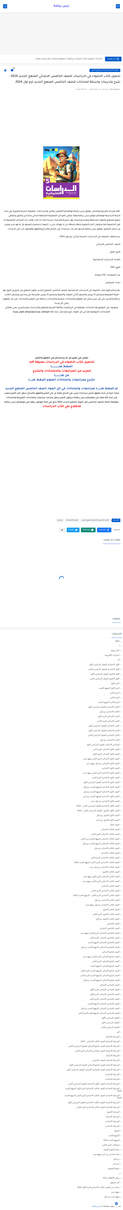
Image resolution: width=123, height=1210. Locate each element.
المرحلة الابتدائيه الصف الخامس (106, 1060)
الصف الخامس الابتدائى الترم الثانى (104, 938)
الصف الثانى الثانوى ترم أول (108, 919)
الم (118, 1032)
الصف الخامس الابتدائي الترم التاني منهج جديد (100, 933)
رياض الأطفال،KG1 (111, 1178)
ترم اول (60, 520)
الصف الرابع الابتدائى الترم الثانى (106, 961)
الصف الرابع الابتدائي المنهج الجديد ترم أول (101, 980)
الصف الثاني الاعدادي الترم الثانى (105, 890)
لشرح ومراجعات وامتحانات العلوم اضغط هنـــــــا (61, 380)
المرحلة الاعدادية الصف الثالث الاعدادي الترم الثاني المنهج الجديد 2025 (93, 1096)
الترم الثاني (115, 697)
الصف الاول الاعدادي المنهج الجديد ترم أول (101, 787)
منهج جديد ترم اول (112, 1196)
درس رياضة (61, 6)
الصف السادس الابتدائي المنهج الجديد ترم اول (100, 1008)
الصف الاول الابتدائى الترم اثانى (106, 749)
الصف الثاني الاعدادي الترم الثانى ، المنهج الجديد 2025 (96, 895)
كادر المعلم (115, 1182)
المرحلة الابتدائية (72, 520)
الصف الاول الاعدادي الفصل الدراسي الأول (101, 782)
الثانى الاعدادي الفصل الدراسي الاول (104, 726)
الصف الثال (115, 824)
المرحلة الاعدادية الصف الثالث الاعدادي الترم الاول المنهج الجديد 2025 (93, 1089)
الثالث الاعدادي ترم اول (110, 711)
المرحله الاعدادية (112, 1121)
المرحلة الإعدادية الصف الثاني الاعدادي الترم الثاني (98, 1107)
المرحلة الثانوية (113, 1112)
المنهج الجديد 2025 (111, 1140)
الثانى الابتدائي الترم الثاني (108, 721)
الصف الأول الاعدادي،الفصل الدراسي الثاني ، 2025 (98, 806)
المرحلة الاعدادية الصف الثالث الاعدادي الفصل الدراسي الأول (94, 1102)
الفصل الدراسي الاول (111, 1022)
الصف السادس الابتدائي (110, 985)
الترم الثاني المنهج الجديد (109, 702)
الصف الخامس (113, 923)
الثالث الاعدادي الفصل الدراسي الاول (104, 707)
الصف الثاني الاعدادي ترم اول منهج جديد (102, 905)
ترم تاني (116, 1163)
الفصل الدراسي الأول (111, 1018)
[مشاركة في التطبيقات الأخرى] (62, 530)
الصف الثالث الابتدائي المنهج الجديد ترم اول (101, 843)
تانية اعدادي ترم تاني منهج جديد (106, 1154)
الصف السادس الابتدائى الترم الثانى (104, 999)
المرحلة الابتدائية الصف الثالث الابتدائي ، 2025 (100, 1041)
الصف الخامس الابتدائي (110, 928)
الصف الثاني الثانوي (111, 909)
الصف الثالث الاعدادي (110, 853)
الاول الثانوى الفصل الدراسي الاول (105, 674)
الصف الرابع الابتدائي (111, 952)
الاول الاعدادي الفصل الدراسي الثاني (104, 669)
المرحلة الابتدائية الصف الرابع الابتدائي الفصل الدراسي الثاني (94, 1046)
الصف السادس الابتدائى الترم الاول (105, 994)
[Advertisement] (61, 34)
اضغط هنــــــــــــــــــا (62, 366)
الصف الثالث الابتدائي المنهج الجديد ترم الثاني (100, 839)
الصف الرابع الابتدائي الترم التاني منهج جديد (101, 956)
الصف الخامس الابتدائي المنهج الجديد (105, 70)
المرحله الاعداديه (112, 1126)
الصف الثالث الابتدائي (110, 829)
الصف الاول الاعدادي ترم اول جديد (105, 801)
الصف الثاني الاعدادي (110, 886)
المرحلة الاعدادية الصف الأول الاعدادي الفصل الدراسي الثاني (94, 1084)
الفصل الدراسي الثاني (110, 1027)
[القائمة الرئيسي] (118, 6)
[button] (104, 530)
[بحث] (5, 6)
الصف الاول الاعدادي (111, 768)
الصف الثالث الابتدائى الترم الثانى (105, 834)
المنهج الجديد (114, 1135)
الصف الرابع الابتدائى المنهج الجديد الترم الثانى (100, 975)
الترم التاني (115, 693)
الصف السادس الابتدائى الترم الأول (105, 989)
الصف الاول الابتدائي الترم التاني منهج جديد (101, 758)
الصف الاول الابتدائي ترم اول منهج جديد (103, 763)
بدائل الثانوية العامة (112, 1149)
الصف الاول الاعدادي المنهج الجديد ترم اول (101, 791)
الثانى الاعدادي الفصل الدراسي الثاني (104, 735)
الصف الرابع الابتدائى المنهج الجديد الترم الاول (100, 970)
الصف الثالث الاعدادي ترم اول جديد (105, 867)
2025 (117, 641)
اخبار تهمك (115, 650)
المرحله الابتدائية (113, 1116)
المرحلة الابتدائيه (113, 1055)
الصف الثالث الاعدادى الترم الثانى (105, 857)
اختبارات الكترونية (112, 655)
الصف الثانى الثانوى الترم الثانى (106, 914)
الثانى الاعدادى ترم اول (110, 740)
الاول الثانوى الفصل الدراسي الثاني (105, 678)
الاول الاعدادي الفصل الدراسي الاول (104, 664)
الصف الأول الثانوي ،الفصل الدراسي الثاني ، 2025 (98, 810)
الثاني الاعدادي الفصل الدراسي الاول (104, 730)
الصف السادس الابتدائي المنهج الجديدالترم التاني (99, 1013)
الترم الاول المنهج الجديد (109, 688)
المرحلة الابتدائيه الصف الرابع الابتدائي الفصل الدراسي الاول (94, 1065)
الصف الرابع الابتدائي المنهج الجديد (105, 966)
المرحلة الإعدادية (112, 1074)
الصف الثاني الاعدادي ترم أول (107, 900)
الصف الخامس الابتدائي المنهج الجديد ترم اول (100, 947)
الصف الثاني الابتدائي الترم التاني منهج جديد (101, 881)
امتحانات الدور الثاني (111, 1145)
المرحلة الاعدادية (112, 1079)
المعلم (117, 1131)
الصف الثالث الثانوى (111, 872)
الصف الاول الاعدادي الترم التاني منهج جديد (101, 773)
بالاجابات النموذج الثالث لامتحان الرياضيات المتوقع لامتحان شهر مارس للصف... (68, 59)
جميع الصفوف (114, 1168)
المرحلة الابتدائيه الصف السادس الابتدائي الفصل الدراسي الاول (93, 1069)
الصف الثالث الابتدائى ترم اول (107, 848)
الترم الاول (115, 683)
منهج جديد (115, 1192)
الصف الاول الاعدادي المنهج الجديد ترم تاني (101, 796)
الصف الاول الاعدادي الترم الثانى (106, 777)
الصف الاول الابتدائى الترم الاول (106, 754)
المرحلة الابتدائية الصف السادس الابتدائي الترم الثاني (97, 1051)
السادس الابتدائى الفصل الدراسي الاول (103, 744)
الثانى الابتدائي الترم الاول (109, 716)
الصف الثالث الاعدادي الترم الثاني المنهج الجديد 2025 (97, 862)
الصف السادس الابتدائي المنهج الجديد (104, 1003)
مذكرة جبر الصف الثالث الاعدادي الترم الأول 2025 (98, 1187)
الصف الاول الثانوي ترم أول (108, 815)
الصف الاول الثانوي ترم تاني (108, 820)
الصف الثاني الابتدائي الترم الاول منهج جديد (101, 876)
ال (119, 660)
